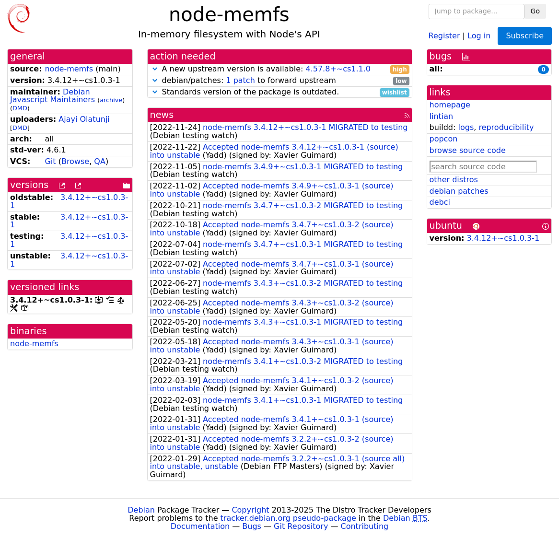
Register (444, 35)
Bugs (251, 526)
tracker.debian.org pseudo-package (288, 518)
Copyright (250, 510)
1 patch (240, 80)
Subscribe (525, 35)
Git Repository (301, 526)
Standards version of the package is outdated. (279, 92)
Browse (75, 161)
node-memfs (69, 68)
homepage (450, 104)
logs (466, 127)
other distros (454, 179)
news (162, 114)
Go (535, 11)
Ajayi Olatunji (83, 119)
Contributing (365, 526)
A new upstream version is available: (279, 69)
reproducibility (506, 127)
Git (50, 161)
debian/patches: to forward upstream (279, 81)
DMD (19, 108)
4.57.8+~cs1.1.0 (338, 68)
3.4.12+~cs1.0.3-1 (69, 201)
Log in (478, 35)
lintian (442, 116)
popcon (444, 138)
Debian (141, 510)
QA (99, 161)
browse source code (468, 150)
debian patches (459, 191)
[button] (154, 68)
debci (440, 202)
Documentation (200, 526)
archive (111, 100)
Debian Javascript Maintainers (52, 96)
